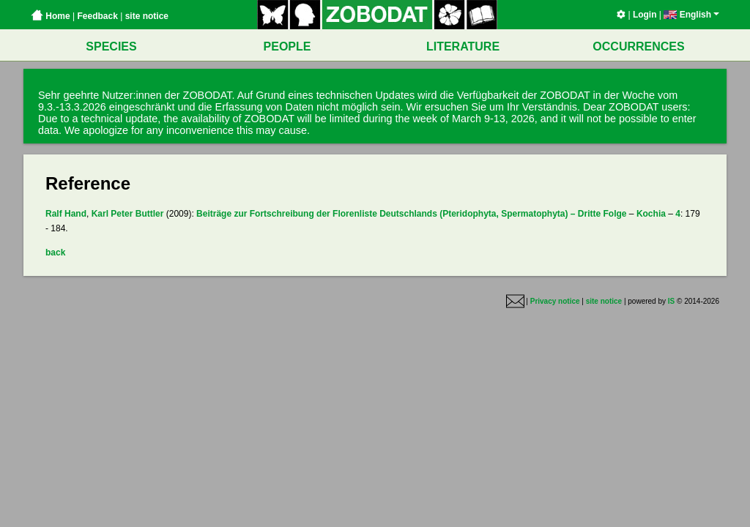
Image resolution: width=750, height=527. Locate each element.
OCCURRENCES (638, 46)
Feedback (97, 16)
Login (645, 15)
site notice (146, 16)
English (691, 15)
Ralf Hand (65, 214)
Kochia (651, 214)
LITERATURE (463, 46)
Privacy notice (555, 301)
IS (671, 301)
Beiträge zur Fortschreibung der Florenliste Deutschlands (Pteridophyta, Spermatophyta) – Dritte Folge (411, 214)
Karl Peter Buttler (128, 214)
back (55, 252)
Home (50, 16)
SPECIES (111, 46)
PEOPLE (287, 46)
